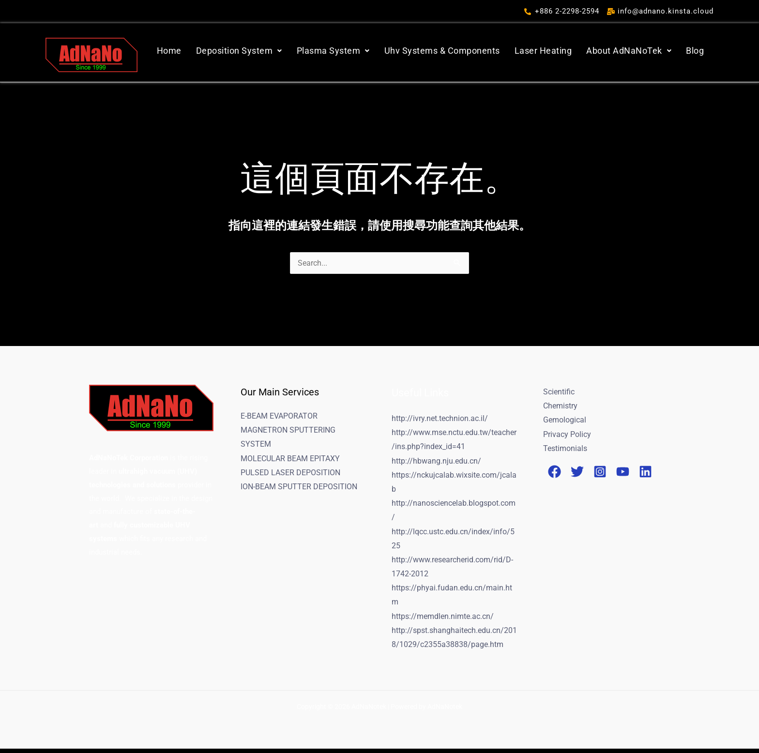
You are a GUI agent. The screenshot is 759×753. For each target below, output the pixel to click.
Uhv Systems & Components (442, 50)
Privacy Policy (567, 434)
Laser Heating (543, 50)
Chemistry (560, 406)
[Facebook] (554, 473)
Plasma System (333, 50)
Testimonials (565, 449)
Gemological (564, 420)
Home (169, 50)
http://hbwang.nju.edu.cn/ (436, 461)
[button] (239, 51)
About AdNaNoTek (628, 50)
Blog (695, 50)
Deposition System (239, 50)
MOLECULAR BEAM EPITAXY (290, 459)
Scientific (559, 391)
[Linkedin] (645, 473)
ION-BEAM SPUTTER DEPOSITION (299, 488)
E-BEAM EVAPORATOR (279, 416)
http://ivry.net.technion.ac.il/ (440, 418)
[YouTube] (622, 473)
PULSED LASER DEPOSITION (290, 473)
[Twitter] (577, 473)
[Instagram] (600, 473)
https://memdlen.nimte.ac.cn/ (443, 619)
